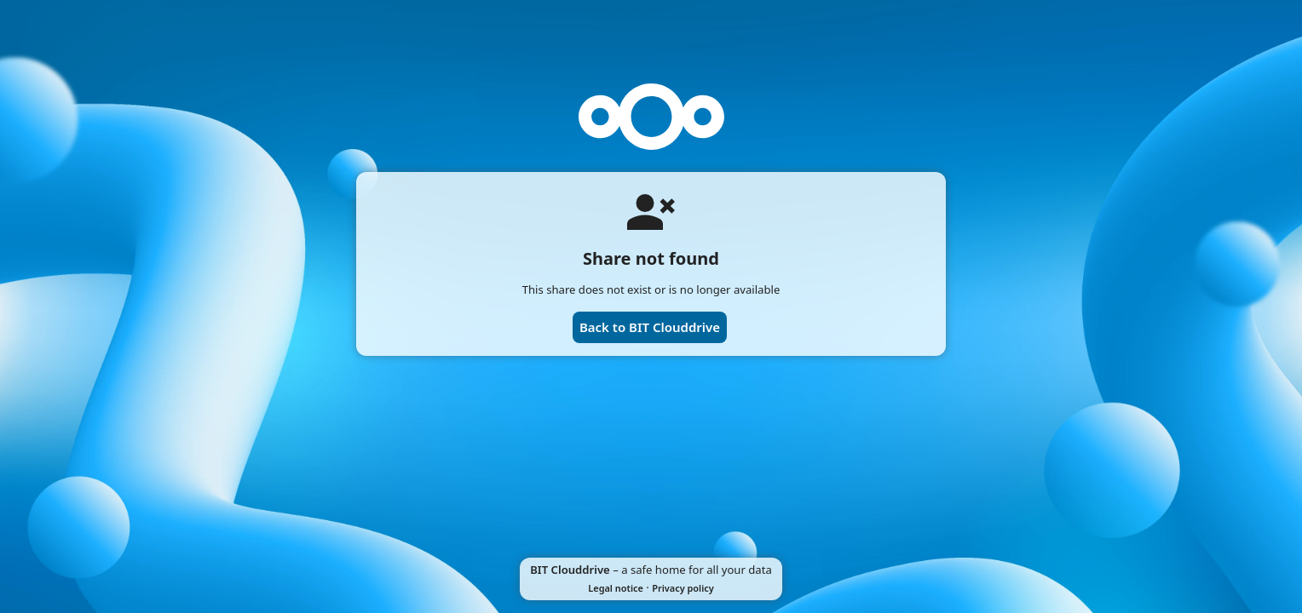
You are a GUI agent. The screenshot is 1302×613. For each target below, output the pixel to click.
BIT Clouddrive (570, 569)
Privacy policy (682, 587)
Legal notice (615, 587)
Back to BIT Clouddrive (649, 326)
